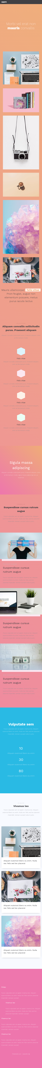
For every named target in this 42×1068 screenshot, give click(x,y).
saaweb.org (26, 1054)
